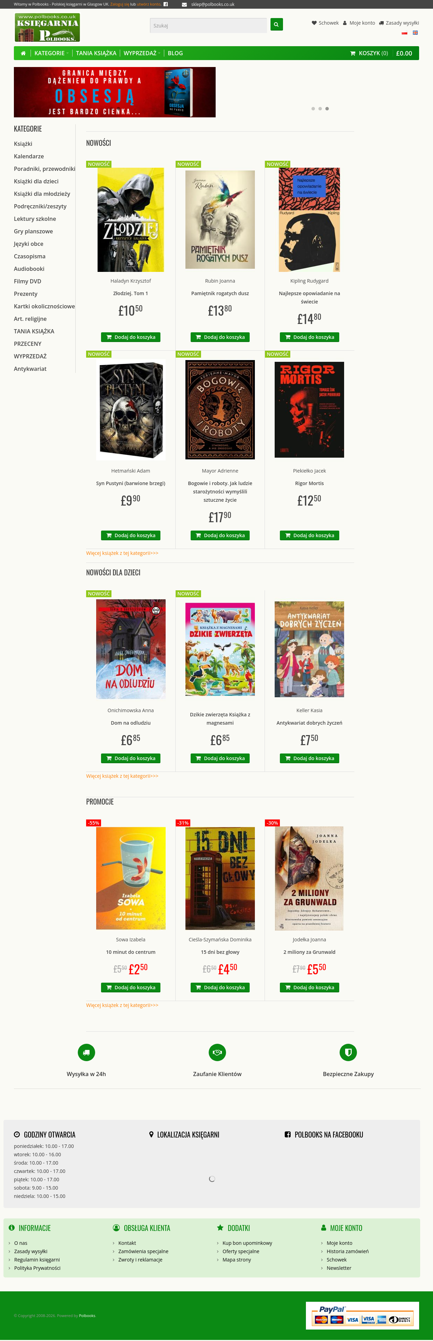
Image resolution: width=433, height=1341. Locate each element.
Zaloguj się (119, 4)
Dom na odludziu (131, 724)
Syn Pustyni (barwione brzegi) (130, 484)
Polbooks (87, 1316)
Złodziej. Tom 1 (130, 294)
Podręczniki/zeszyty (40, 207)
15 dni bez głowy (220, 953)
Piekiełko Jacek (309, 471)
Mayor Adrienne (220, 471)
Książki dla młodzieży (42, 195)
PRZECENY (27, 345)
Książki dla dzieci (36, 182)
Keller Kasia (310, 711)
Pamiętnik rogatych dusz (220, 294)
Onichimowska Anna (131, 711)
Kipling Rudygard (309, 281)
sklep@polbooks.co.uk (212, 4)
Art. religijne (30, 320)
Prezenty (26, 295)
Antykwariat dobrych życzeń (309, 724)
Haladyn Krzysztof (130, 281)
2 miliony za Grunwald (309, 953)
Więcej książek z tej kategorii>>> (122, 554)
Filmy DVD (27, 282)
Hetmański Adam (130, 471)
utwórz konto (148, 4)
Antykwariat (30, 370)
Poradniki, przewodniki (44, 170)
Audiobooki (29, 270)
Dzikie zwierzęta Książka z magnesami (220, 719)
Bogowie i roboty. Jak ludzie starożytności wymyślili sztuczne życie (220, 492)
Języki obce (28, 245)
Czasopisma (29, 257)
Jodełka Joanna (309, 940)
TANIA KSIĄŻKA (34, 332)
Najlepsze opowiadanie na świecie (309, 298)
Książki (23, 145)
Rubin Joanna (220, 281)
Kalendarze (29, 157)
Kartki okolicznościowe (44, 307)
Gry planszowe (33, 232)
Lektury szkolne (35, 220)
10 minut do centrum (131, 953)
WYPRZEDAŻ (30, 357)
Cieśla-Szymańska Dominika (220, 940)
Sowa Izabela (130, 940)
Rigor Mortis (309, 484)
